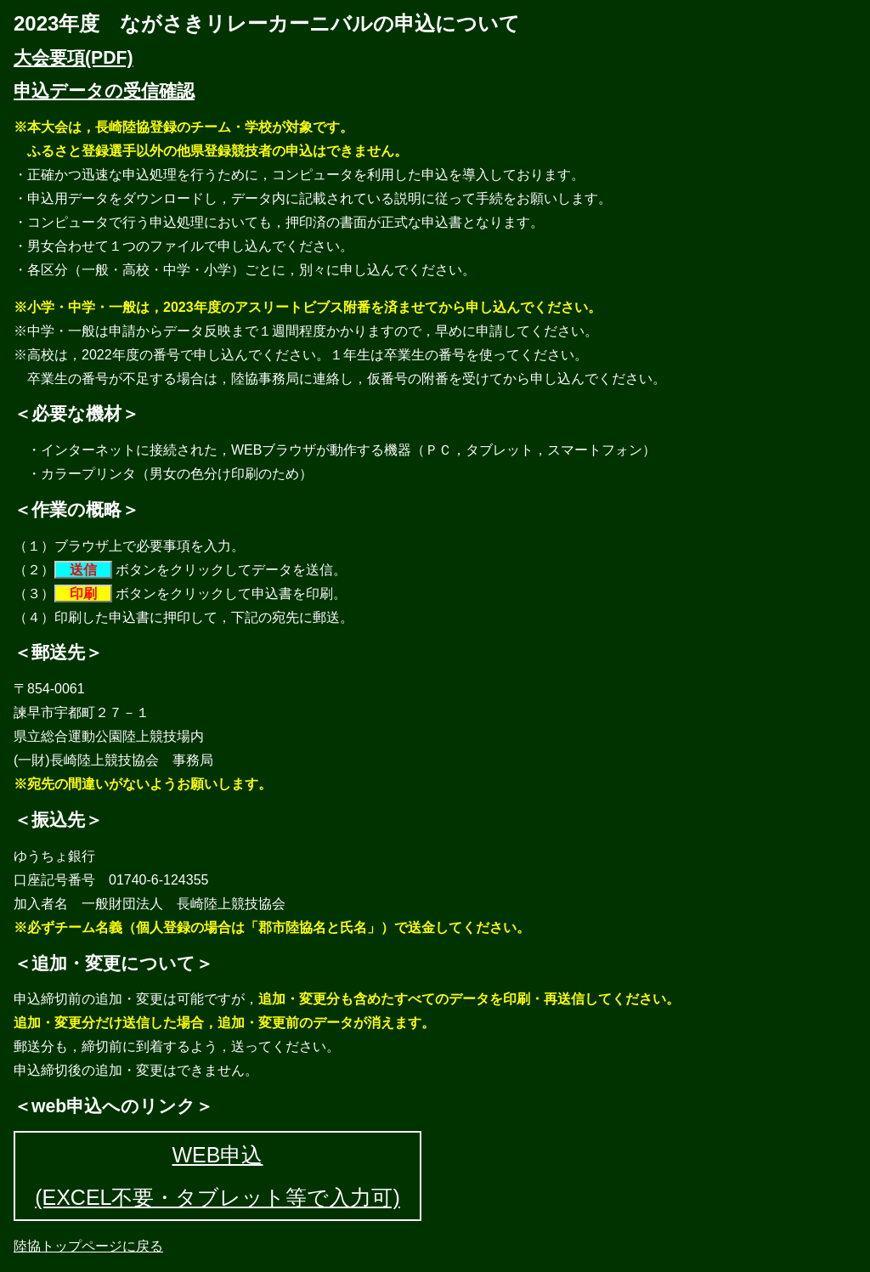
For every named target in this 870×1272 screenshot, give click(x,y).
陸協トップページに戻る (88, 1246)
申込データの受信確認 (104, 91)
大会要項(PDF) (73, 58)
